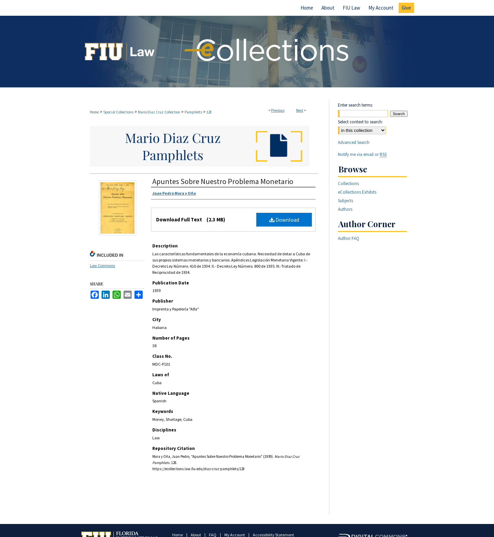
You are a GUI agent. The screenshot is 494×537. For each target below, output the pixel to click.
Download (284, 219)
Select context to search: (360, 122)
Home (94, 112)
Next (299, 110)
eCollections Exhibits (357, 192)
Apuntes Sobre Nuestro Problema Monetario (222, 181)
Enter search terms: (355, 105)
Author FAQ (348, 238)
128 (209, 112)
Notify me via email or (362, 154)
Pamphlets (193, 112)
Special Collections (118, 112)
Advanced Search (353, 142)
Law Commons (102, 266)
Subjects (345, 201)
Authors (345, 209)
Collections (348, 183)
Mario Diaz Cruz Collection (159, 112)
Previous (277, 110)
